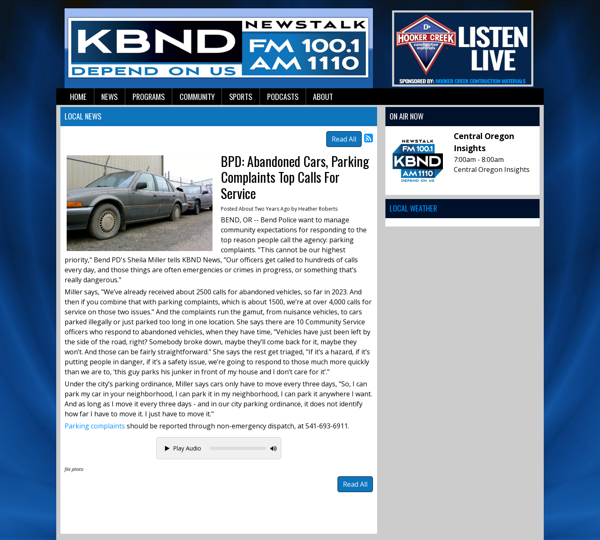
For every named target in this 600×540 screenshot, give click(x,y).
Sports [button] (240, 96)
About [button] (323, 96)
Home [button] (78, 96)
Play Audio (183, 448)
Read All (344, 139)
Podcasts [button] (282, 96)
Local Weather (413, 208)
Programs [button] (148, 96)
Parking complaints (95, 426)
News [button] (109, 96)
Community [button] (197, 96)
